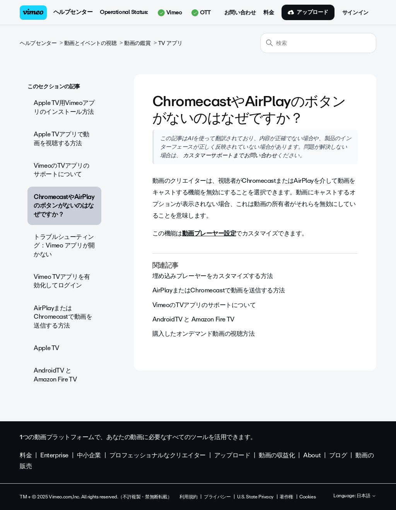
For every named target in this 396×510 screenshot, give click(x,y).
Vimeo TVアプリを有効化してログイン (62, 280)
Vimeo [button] (170, 13)
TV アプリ (170, 43)
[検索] (318, 43)
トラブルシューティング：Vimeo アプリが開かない (64, 245)
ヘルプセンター (73, 12)
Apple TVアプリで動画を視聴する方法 (61, 138)
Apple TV (46, 348)
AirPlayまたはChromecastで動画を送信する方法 (63, 317)
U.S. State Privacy (255, 497)
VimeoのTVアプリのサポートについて (61, 169)
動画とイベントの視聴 (90, 43)
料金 (268, 13)
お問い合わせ (240, 13)
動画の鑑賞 (137, 43)
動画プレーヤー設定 (209, 233)
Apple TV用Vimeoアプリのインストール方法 (64, 107)
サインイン (355, 13)
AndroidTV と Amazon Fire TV (55, 374)
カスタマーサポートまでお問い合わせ (229, 155)
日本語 (366, 496)
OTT (200, 13)
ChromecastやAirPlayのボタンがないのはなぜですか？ (64, 206)
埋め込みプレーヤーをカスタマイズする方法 (212, 276)
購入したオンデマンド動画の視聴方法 (203, 333)
